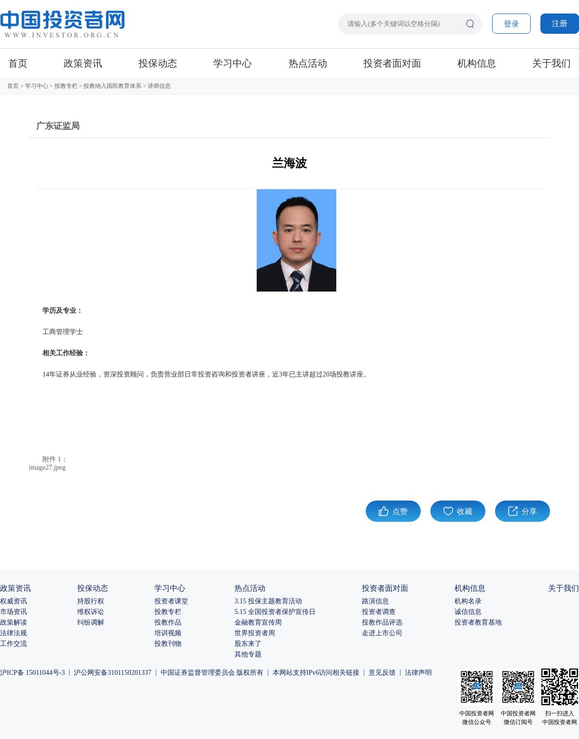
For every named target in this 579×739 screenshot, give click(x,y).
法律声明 (418, 672)
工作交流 (13, 643)
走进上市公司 (382, 633)
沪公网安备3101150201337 (112, 672)
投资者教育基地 (478, 622)
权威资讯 (13, 601)
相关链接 (345, 672)
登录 (511, 24)
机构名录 (468, 601)
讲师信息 (159, 86)
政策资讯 (83, 63)
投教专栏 (66, 86)
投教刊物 (167, 643)
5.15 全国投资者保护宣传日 (275, 611)
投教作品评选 (382, 622)
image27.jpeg (47, 467)
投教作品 (167, 622)
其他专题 (248, 654)
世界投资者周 (254, 633)
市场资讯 (13, 611)
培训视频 (167, 633)
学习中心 (232, 63)
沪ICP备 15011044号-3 (32, 672)
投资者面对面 (392, 63)
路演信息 (375, 601)
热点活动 (308, 63)
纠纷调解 (90, 622)
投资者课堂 (171, 601)
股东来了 (248, 643)
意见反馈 (382, 672)
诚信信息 (468, 611)
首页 (18, 63)
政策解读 (13, 622)
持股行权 (90, 601)
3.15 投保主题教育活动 (268, 601)
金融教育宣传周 (258, 622)
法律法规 (13, 633)
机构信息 (476, 63)
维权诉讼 (90, 611)
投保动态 (157, 63)
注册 (559, 23)
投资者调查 (379, 611)
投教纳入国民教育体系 (112, 86)
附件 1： (55, 459)
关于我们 (551, 63)
